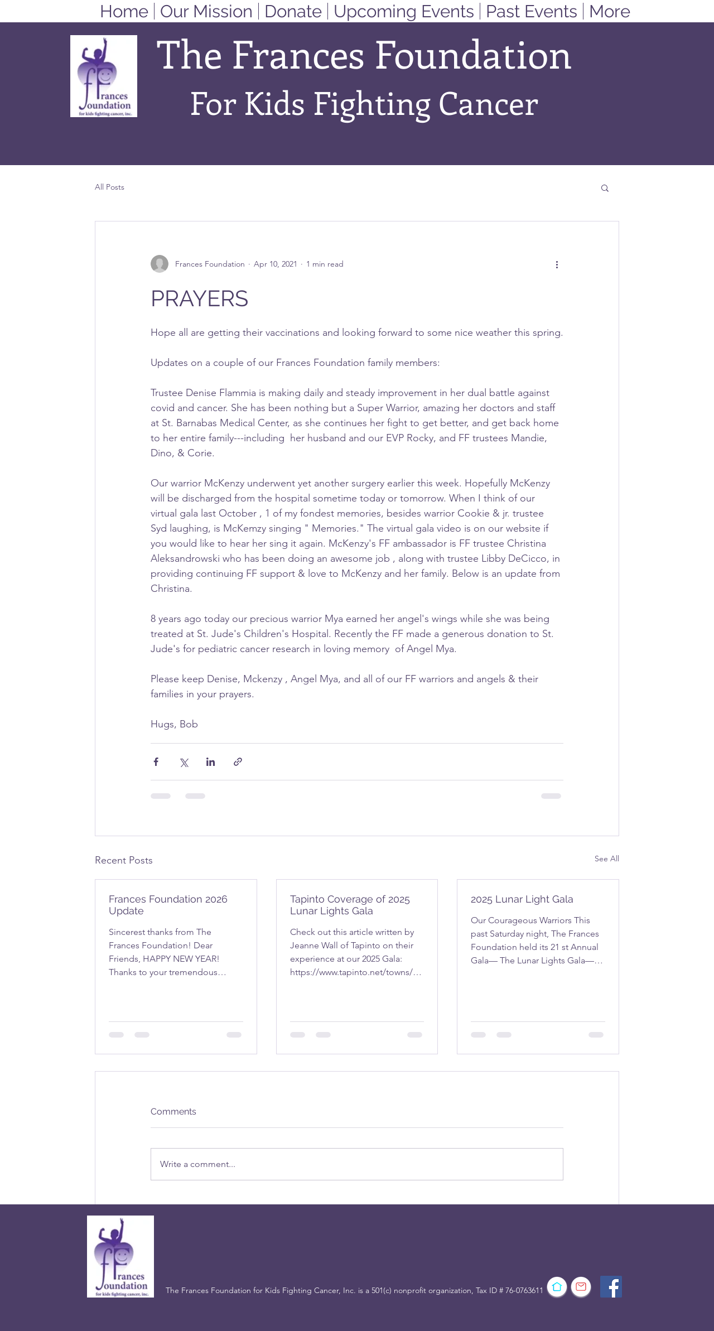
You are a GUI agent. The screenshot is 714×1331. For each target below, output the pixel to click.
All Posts (109, 187)
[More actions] (556, 264)
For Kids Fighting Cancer (364, 102)
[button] (605, 187)
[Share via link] (238, 761)
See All (607, 858)
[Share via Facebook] (156, 761)
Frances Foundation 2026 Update (168, 905)
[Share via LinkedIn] (210, 761)
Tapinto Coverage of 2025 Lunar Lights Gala (350, 905)
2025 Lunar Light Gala (522, 899)
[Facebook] (611, 1287)
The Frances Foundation (364, 53)
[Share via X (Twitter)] (183, 761)
